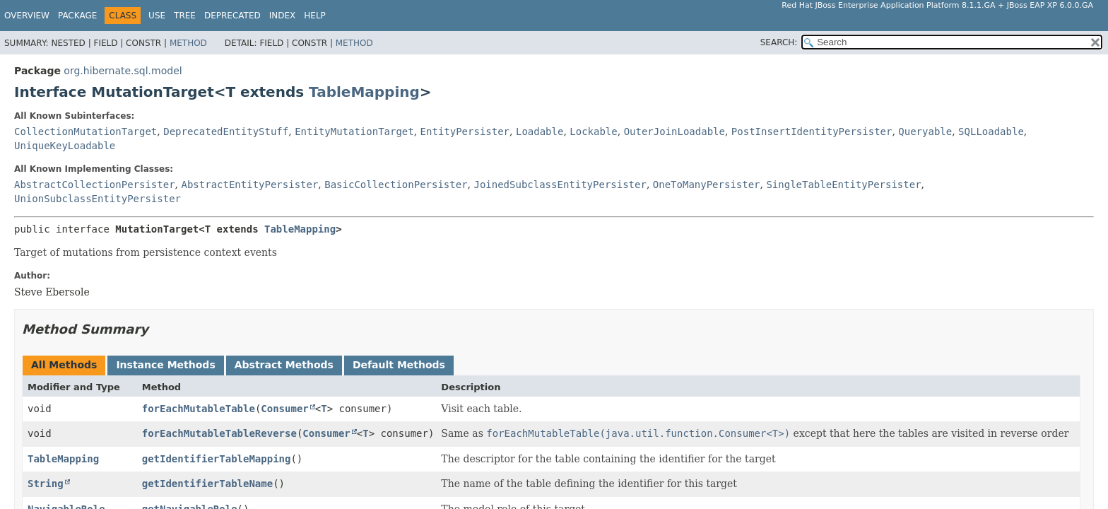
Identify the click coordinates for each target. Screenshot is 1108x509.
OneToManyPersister (706, 184)
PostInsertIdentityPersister (811, 131)
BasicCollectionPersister (395, 184)
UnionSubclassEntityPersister (97, 198)
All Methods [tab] (64, 364)
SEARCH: (779, 42)
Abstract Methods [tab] (284, 364)
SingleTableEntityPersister (843, 184)
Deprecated (232, 16)
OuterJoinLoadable (674, 131)
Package (77, 16)
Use (156, 16)
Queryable (925, 131)
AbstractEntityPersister (249, 184)
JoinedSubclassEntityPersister (559, 184)
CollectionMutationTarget (85, 131)
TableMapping (364, 91)
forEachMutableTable (198, 408)
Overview (26, 16)
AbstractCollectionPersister (94, 184)
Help (315, 16)
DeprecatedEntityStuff (225, 131)
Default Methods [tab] (399, 364)
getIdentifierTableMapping (216, 458)
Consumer (284, 408)
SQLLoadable (991, 131)
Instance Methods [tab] (165, 364)
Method (188, 43)
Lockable (593, 131)
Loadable (539, 131)
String (46, 483)
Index (282, 16)
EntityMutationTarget (354, 131)
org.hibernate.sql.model (123, 70)
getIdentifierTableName (207, 483)
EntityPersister (464, 131)
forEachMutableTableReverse (219, 433)
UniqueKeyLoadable (64, 145)
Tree (185, 16)
